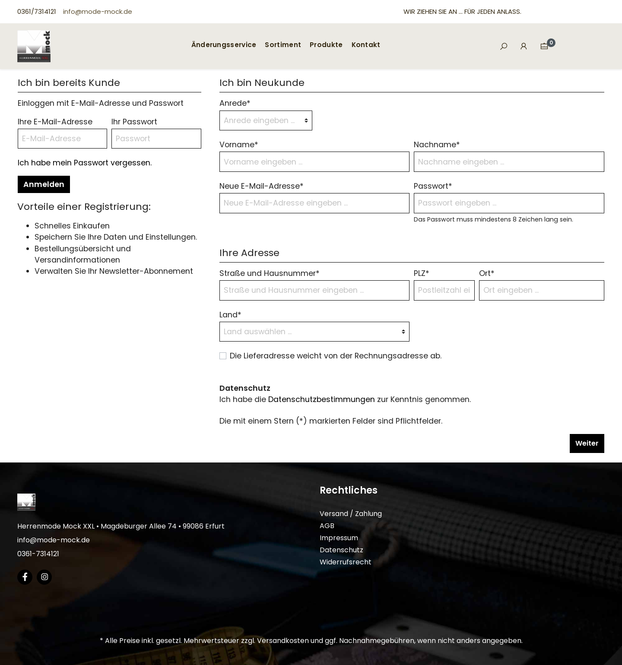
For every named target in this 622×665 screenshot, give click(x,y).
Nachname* (437, 144)
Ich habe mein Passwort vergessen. (85, 163)
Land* (230, 315)
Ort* (487, 273)
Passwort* (433, 186)
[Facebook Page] (24, 577)
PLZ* (421, 273)
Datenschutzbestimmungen (321, 399)
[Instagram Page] (44, 577)
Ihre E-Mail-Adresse (55, 122)
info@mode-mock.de (97, 11)
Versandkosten (283, 641)
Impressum (339, 538)
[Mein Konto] (524, 46)
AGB (327, 526)
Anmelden (43, 184)
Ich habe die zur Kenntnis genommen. (345, 399)
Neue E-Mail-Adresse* (261, 186)
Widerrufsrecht (345, 562)
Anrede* (235, 103)
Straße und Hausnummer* (269, 273)
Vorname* (238, 144)
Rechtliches (349, 490)
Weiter (587, 443)
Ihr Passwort (134, 122)
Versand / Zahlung (351, 514)
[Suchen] (504, 46)
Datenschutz (341, 550)
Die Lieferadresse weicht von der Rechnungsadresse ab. (335, 356)
